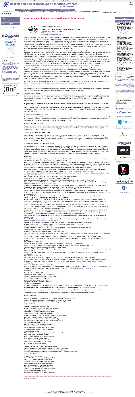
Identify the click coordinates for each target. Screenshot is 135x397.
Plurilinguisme (117, 90)
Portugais (132, 90)
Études (116, 84)
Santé (130, 91)
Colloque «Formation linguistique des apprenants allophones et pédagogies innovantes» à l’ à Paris (125, 43)
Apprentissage (119, 78)
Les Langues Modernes (24, 10)
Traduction (130, 93)
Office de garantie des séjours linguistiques (124, 117)
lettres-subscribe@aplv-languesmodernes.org (121, 103)
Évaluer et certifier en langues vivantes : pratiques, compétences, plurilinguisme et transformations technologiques (10, 68)
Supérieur (119, 93)
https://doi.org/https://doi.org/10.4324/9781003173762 (39, 183)
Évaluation (120, 84)
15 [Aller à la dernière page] (131, 73)
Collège (118, 80)
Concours (123, 80)
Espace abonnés (45, 10)
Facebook (124, 192)
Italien (132, 85)
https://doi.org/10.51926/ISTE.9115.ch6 (80, 268)
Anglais (131, 76)
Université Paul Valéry (30, 378)
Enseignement (117, 83)
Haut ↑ (92, 393)
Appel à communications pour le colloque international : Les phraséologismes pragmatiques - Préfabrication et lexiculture (125, 50)
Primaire (117, 91)
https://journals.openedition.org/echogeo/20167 (37, 226)
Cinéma (132, 79)
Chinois (127, 79)
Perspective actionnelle (128, 89)
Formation (131, 84)
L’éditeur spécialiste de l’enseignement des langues (124, 179)
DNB (118, 81)
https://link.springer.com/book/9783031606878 (93, 210)
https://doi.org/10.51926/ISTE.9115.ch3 (79, 187)
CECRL (117, 79)
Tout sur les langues (19, 11)
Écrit (130, 81)
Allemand (118, 76)
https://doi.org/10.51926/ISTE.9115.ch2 (86, 171)
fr (131, 2)
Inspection (124, 85)
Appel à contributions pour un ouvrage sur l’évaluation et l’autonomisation (124, 38)
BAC (128, 78)
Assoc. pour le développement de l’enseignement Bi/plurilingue (124, 127)
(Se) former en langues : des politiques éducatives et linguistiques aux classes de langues (10, 63)
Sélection (129, 92)
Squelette (87, 393)
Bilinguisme (132, 78)
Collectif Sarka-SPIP (72, 393)
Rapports (127, 91)
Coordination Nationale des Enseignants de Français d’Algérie (124, 143)
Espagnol (131, 83)
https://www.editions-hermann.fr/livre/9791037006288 (88, 199)
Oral (129, 87)
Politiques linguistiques (126, 90)
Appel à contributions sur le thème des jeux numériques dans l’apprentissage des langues (125, 27)
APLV (3, 18)
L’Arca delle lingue (123, 157)
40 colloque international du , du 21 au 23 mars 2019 (124, 24)
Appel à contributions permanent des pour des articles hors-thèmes (10, 79)
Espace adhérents (65, 10)
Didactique (131, 80)
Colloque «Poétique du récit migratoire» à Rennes (124, 47)
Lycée (132, 86)
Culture (126, 80)
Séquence (132, 92)
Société (116, 93)
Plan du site (44, 393)
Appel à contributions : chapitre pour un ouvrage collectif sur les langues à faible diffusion (125, 54)
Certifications (122, 79)
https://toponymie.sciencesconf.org (51, 34)
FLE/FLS (125, 84)
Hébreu (120, 85)
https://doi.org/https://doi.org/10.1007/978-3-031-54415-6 (40, 220)
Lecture (118, 86)
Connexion (130, 4)
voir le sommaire (10, 57)
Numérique (124, 87)
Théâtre (126, 93)
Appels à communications (65, 11)
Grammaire (117, 85)
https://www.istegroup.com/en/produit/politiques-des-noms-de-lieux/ (43, 229)
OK (100, 0)
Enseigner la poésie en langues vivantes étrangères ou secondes (9, 72)
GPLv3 (81, 393)
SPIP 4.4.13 (51, 393)
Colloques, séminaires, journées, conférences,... (41, 11)
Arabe (125, 78)
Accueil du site (7, 11)
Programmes (123, 91)
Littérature (128, 86)
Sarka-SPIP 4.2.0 (61, 393)
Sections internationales (123, 92)
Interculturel (129, 85)
